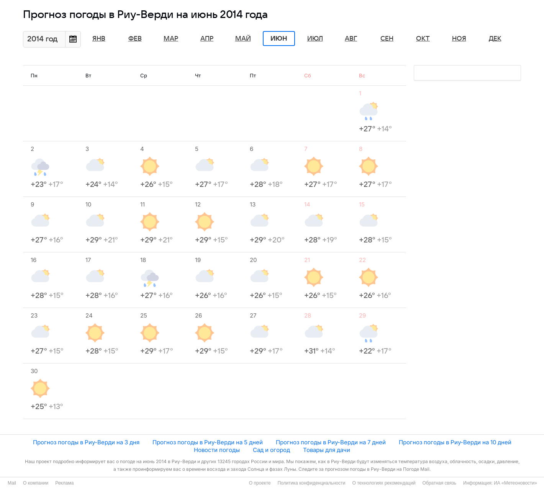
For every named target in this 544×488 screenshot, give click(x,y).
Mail (12, 483)
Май (243, 38)
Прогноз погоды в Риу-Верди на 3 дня (86, 442)
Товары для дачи (326, 450)
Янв (98, 38)
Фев (135, 38)
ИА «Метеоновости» (515, 483)
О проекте (260, 483)
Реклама (64, 483)
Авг (351, 38)
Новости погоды (217, 450)
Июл (315, 38)
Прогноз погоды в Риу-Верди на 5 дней (207, 442)
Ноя (459, 38)
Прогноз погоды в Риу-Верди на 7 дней (331, 442)
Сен (386, 38)
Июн (278, 38)
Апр (206, 38)
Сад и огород (271, 450)
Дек (495, 38)
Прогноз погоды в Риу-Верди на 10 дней (455, 442)
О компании (35, 483)
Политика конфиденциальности (311, 483)
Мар (171, 38)
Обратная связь (439, 483)
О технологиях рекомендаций (383, 483)
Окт (423, 38)
